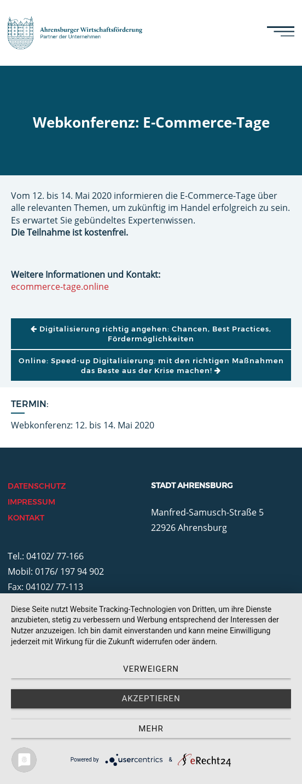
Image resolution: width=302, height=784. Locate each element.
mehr (151, 729)
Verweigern (151, 669)
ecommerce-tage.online (60, 287)
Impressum (31, 502)
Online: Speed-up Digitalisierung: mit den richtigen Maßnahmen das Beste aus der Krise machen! (151, 365)
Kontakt (26, 518)
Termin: (30, 404)
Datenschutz (37, 486)
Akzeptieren (150, 698)
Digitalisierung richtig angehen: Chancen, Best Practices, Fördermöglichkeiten (151, 333)
